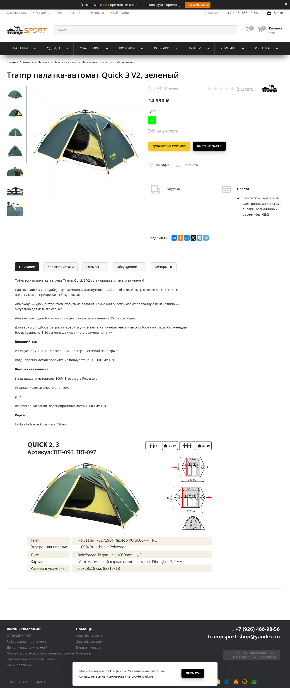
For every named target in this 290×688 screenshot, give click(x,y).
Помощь (84, 626)
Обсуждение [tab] (130, 264)
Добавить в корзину (169, 146)
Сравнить (186, 162)
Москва (214, 12)
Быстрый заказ (211, 146)
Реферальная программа (26, 639)
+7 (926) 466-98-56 (242, 12)
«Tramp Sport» (34, 680)
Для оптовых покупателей (27, 645)
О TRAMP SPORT (19, 633)
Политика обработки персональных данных (41, 651)
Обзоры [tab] (164, 264)
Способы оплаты (89, 633)
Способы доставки (90, 639)
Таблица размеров (163, 130)
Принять (193, 673)
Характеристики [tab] (61, 265)
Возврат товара (88, 645)
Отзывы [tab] (95, 264)
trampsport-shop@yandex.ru (244, 634)
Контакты (83, 651)
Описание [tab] (27, 265)
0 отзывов (245, 88)
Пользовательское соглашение (31, 657)
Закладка (158, 162)
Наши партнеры (19, 663)
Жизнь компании (24, 626)
